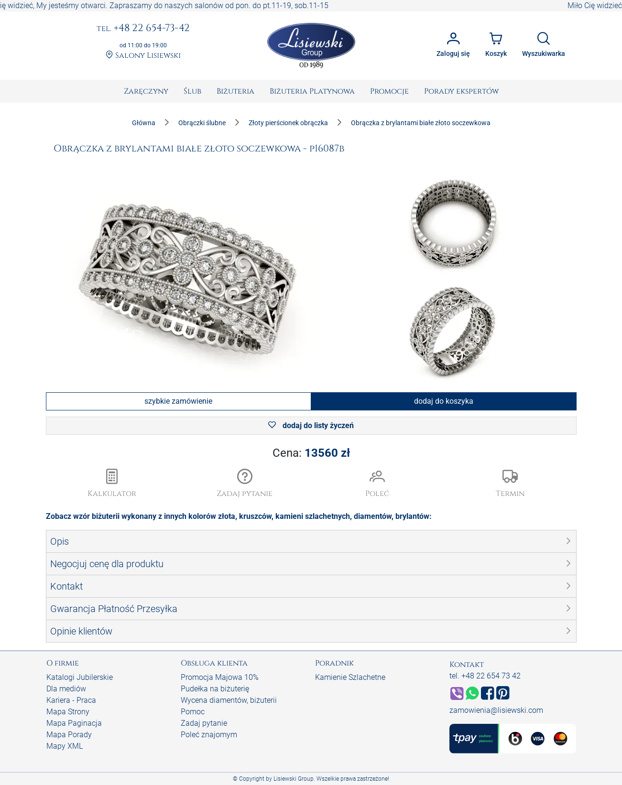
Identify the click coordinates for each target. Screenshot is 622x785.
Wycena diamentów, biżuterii (229, 700)
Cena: (311, 453)
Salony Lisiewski (143, 56)
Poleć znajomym (209, 734)
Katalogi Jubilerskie (79, 677)
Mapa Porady (69, 734)
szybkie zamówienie (178, 401)
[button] (244, 484)
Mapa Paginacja (74, 723)
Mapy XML (64, 746)
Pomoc (193, 711)
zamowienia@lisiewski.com (496, 710)
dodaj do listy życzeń (311, 425)
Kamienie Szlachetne (350, 677)
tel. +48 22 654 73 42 (485, 675)
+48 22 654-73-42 (143, 28)
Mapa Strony (67, 711)
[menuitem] (146, 91)
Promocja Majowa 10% (220, 677)
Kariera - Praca (71, 700)
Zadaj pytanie (204, 723)
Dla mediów (66, 688)
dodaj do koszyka (443, 401)
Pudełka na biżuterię (215, 688)
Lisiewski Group (293, 778)
